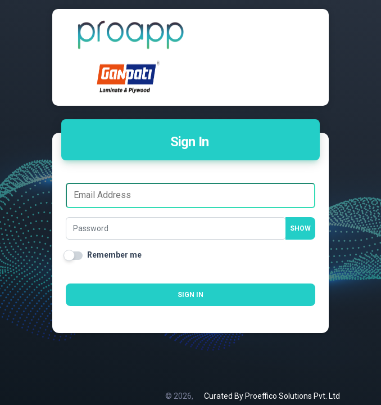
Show (300, 228)
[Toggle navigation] (292, 34)
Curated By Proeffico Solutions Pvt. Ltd (272, 396)
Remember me (114, 254)
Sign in (190, 295)
